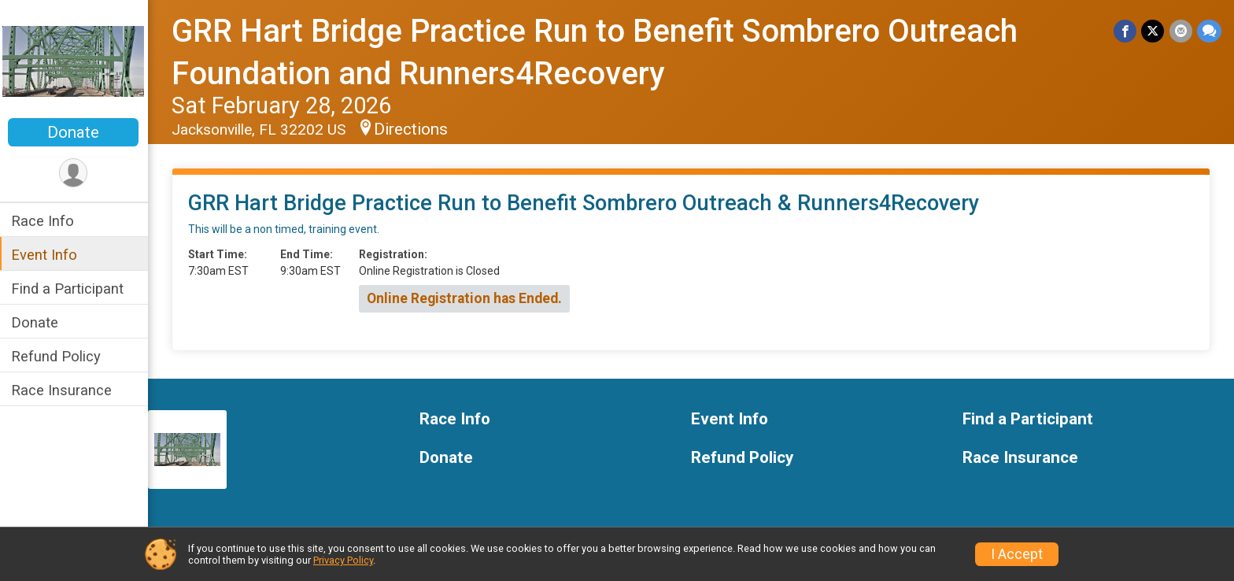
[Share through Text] (1209, 31)
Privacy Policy (343, 560)
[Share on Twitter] (1153, 31)
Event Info (46, 254)
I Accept (1017, 554)
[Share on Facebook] (1125, 31)
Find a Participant (69, 288)
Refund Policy (57, 356)
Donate (75, 132)
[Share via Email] (1180, 31)
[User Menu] (75, 172)
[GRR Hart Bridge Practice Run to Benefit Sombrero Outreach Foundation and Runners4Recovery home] (75, 60)
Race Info (44, 221)
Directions (412, 129)
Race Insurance (63, 390)
